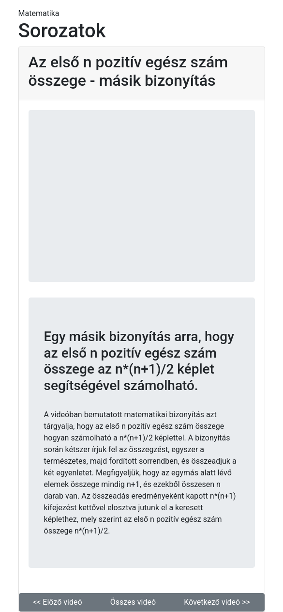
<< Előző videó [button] (57, 602)
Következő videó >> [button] (217, 602)
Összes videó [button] (133, 602)
